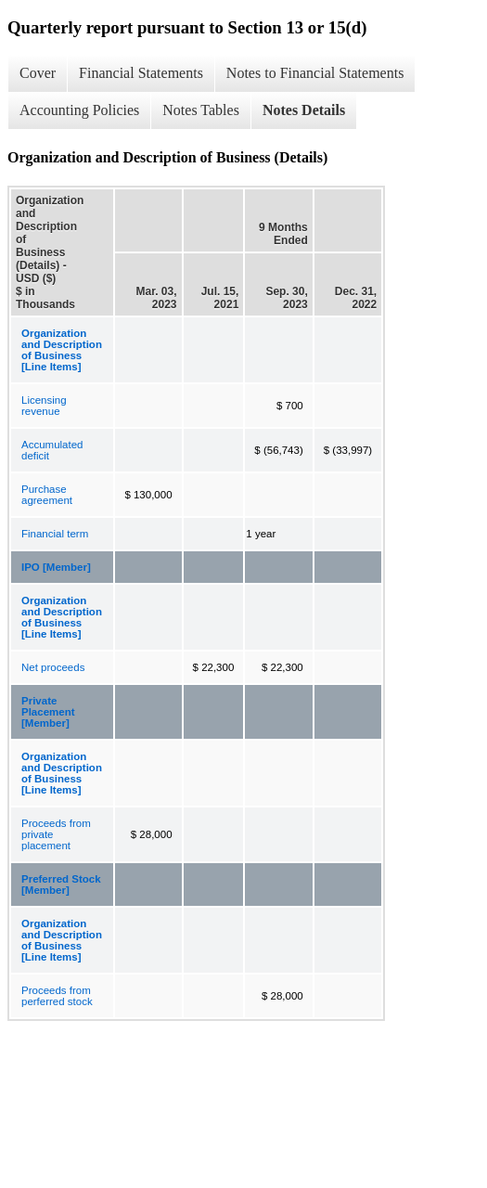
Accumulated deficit (52, 450)
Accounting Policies (79, 110)
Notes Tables (200, 110)
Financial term (54, 533)
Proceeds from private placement (56, 834)
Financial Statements (141, 73)
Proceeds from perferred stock (57, 996)
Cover (37, 73)
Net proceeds (52, 667)
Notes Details (304, 110)
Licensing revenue (44, 405)
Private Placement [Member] (48, 712)
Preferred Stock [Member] (61, 884)
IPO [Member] (56, 567)
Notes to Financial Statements (315, 73)
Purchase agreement (46, 495)
